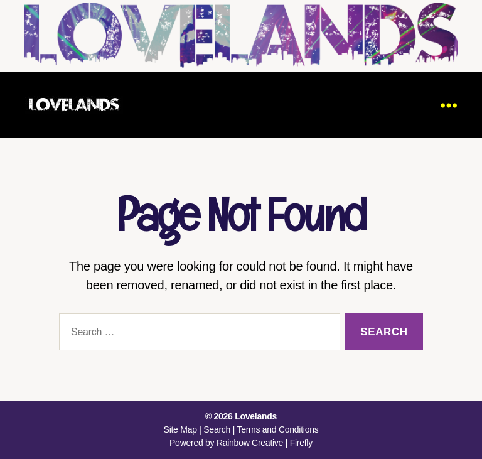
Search (216, 429)
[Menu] (448, 105)
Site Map (180, 429)
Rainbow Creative (251, 443)
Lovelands (256, 416)
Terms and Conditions (277, 429)
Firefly (301, 443)
